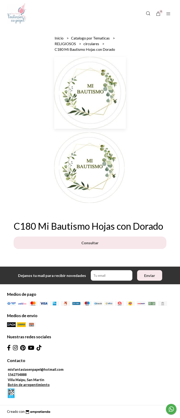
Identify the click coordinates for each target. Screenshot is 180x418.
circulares (91, 43)
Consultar (90, 243)
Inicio (59, 38)
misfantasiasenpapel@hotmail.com (36, 369)
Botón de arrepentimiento (29, 385)
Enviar (149, 275)
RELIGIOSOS (66, 43)
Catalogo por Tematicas (90, 38)
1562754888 (17, 375)
